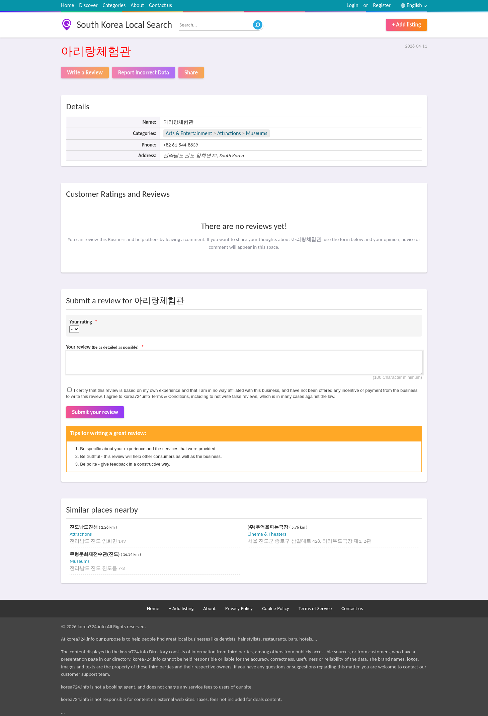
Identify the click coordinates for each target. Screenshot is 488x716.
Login (352, 5)
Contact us (160, 5)
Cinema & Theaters (267, 534)
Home (67, 5)
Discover (88, 5)
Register (382, 5)
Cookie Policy (275, 608)
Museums (256, 133)
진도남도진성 (84, 527)
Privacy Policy (239, 608)
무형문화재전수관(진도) (95, 554)
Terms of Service (315, 608)
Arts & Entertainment (189, 133)
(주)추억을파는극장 (269, 527)
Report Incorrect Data (143, 72)
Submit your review (95, 412)
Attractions (229, 133)
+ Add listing (406, 24)
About (137, 5)
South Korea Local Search (124, 25)
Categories (114, 5)
